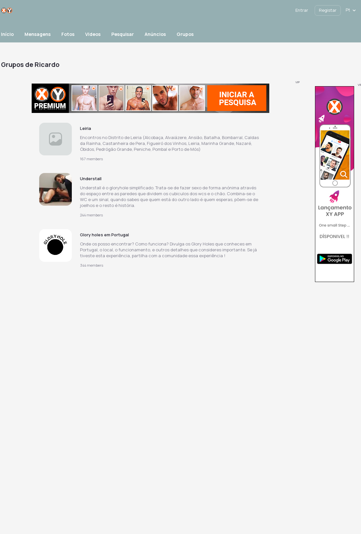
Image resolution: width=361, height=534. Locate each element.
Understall (91, 178)
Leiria (85, 128)
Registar (328, 10)
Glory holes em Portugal (104, 235)
